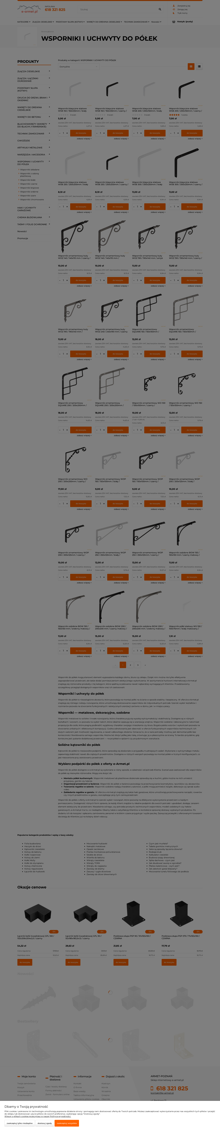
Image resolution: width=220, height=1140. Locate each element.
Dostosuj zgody (45, 1123)
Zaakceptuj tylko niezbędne (20, 1123)
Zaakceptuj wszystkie (67, 1123)
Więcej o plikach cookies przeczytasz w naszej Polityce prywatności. (37, 1116)
